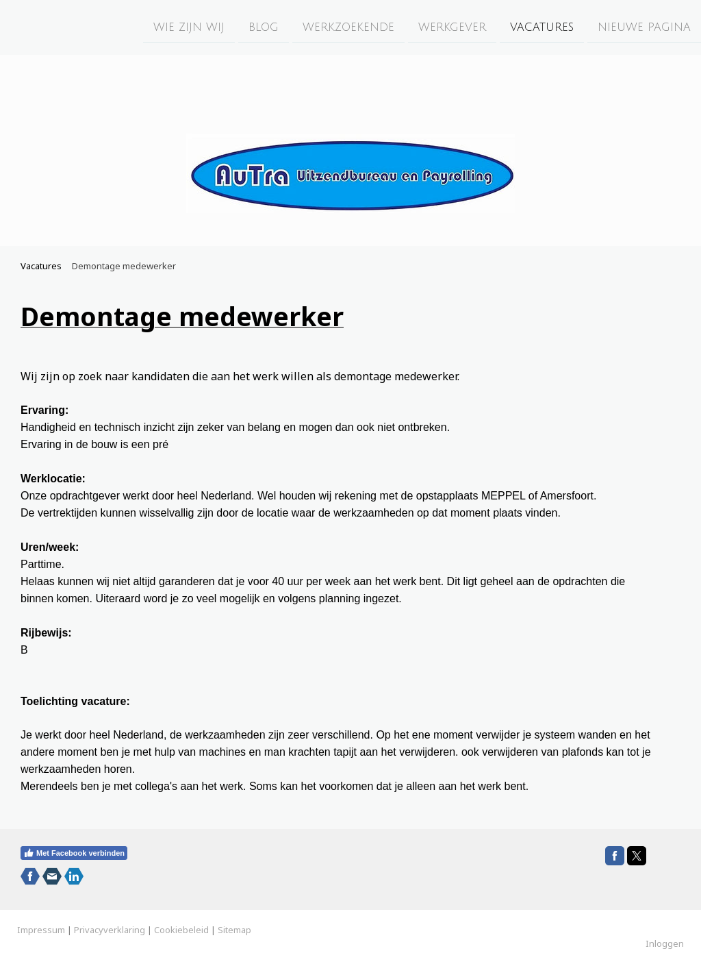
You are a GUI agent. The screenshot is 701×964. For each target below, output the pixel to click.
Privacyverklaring (109, 930)
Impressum (41, 930)
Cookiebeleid (181, 930)
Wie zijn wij (189, 27)
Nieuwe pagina (644, 27)
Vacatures (542, 27)
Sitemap (234, 930)
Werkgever (452, 27)
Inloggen (665, 943)
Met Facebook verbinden (74, 853)
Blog (263, 27)
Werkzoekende (348, 27)
